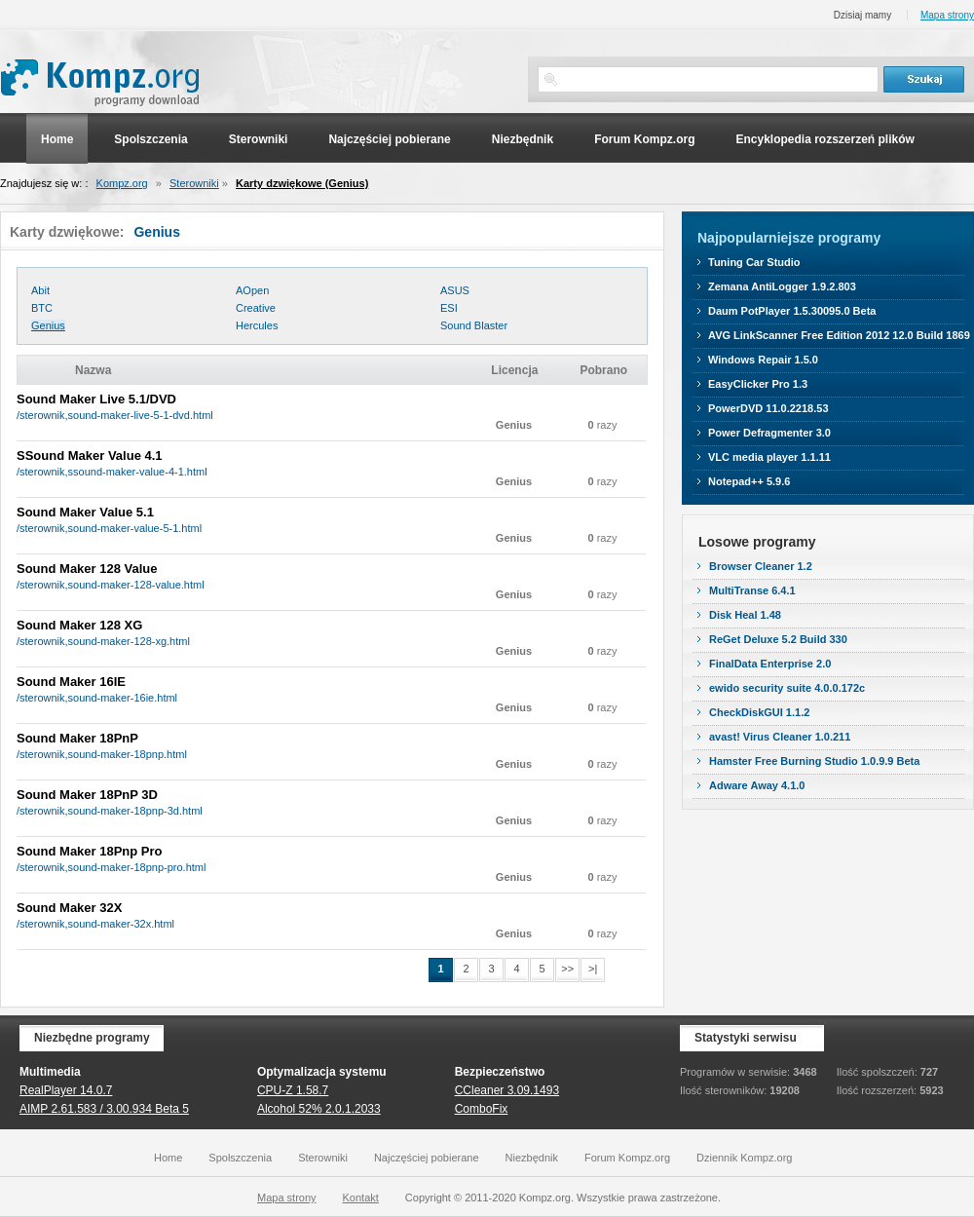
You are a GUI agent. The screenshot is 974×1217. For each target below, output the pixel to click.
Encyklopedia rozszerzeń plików (824, 139)
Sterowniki (258, 139)
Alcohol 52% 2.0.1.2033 (319, 1109)
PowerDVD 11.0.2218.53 (768, 408)
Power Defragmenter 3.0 (769, 432)
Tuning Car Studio (754, 262)
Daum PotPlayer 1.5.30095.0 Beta (792, 311)
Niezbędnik (522, 139)
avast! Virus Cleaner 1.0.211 (779, 736)
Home (57, 139)
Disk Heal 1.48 (745, 615)
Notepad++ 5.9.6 (749, 481)
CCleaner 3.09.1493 (507, 1090)
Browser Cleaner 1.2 (760, 566)
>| (592, 968)
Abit (40, 290)
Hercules (257, 325)
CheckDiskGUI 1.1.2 (759, 712)
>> (567, 968)
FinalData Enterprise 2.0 (770, 663)
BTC (42, 308)
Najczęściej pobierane (389, 139)
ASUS (454, 290)
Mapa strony (947, 15)
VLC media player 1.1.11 (769, 457)
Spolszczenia (150, 139)
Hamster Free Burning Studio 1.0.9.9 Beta (814, 761)
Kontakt (361, 1197)
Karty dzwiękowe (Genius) (302, 183)
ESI (449, 308)
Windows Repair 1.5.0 (763, 359)
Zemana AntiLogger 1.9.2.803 (782, 286)
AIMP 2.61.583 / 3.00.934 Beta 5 (104, 1109)
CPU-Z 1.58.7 (292, 1090)
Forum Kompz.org (644, 139)
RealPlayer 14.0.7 (65, 1090)
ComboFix (481, 1109)
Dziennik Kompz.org (744, 1157)
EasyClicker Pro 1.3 (757, 384)
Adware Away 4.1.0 (757, 785)
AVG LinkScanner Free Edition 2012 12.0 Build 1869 (839, 335)
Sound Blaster (473, 325)
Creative (256, 308)
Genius (48, 325)
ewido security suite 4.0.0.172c (787, 688)
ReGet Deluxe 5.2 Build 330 (778, 639)
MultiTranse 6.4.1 (752, 590)
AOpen (252, 290)
